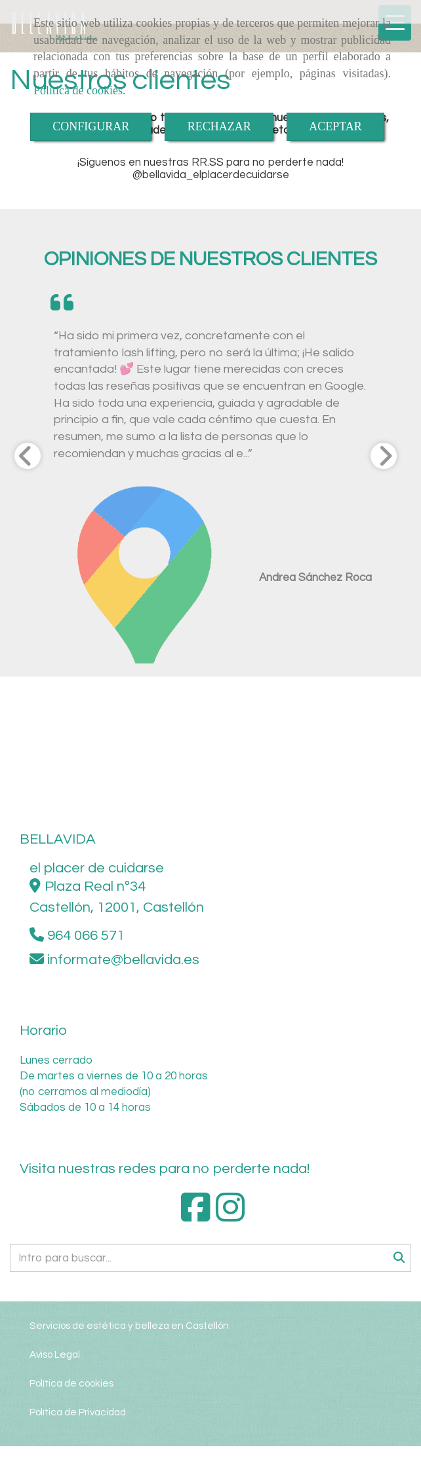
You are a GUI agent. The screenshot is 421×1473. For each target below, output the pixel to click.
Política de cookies (78, 90)
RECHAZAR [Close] (219, 126)
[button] (39, 467)
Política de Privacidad (78, 1412)
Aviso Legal (55, 1354)
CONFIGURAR (90, 126)
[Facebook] (195, 1216)
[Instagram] (230, 1216)
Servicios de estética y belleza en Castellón (129, 1325)
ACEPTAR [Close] (335, 126)
